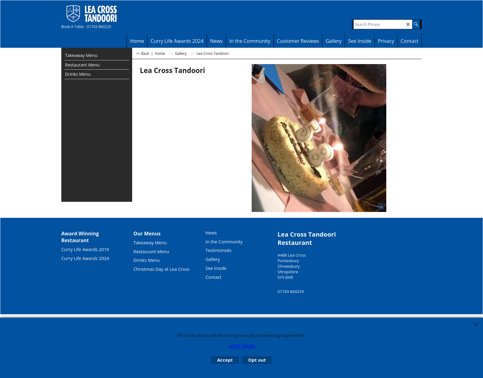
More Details (242, 346)
